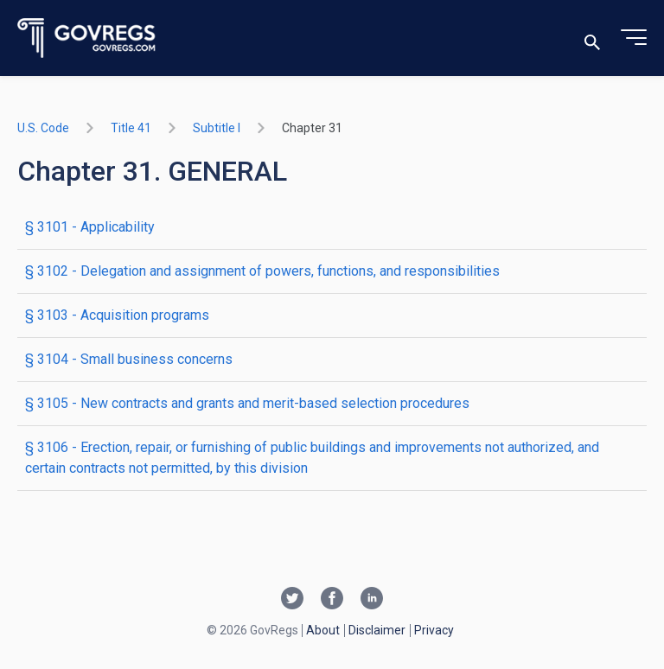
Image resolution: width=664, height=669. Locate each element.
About (323, 630)
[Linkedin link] (372, 600)
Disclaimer (376, 630)
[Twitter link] (292, 600)
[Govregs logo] (86, 38)
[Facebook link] (332, 600)
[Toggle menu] (634, 38)
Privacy (434, 630)
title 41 (131, 128)
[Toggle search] (592, 38)
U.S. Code (43, 128)
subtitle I (216, 128)
